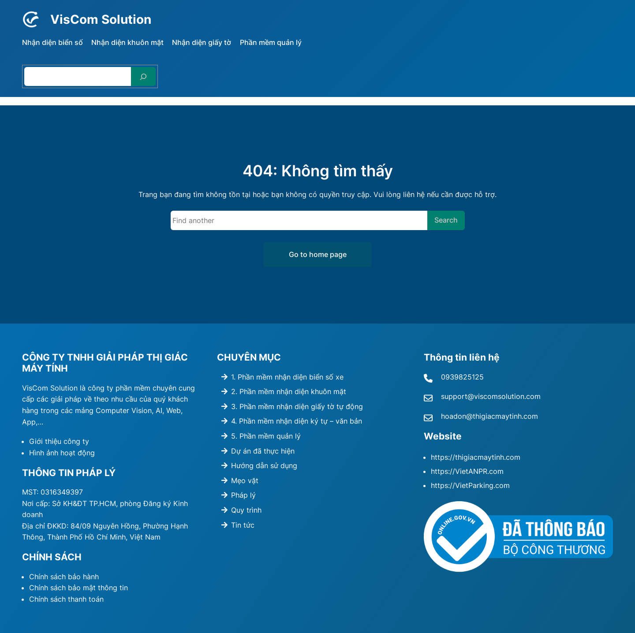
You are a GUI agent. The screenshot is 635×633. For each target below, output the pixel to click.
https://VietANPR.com (467, 471)
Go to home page (318, 254)
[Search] (143, 76)
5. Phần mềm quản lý (266, 436)
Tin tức (242, 525)
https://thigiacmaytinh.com (475, 457)
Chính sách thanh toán (66, 599)
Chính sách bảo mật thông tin (78, 587)
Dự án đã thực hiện (263, 451)
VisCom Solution (104, 19)
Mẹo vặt (244, 480)
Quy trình (246, 510)
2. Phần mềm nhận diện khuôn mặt (288, 391)
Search (446, 220)
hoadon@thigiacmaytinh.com (489, 416)
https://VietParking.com (470, 485)
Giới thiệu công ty (59, 441)
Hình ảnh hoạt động (62, 452)
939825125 (464, 376)
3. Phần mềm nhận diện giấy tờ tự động (297, 406)
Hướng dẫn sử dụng (264, 465)
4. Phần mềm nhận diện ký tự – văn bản (296, 421)
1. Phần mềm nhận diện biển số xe (287, 376)
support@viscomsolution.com (491, 396)
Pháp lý (243, 495)
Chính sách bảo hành (64, 576)
